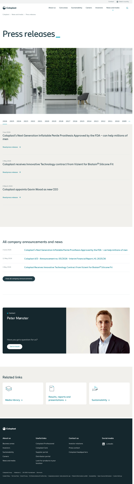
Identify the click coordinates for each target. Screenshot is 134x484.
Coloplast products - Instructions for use (59, 476)
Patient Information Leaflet (80, 476)
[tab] (5, 121)
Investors (99, 8)
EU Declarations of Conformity (38, 476)
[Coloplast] (66, 428)
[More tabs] (129, 121)
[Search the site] (127, 8)
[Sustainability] (109, 393)
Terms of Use (15, 476)
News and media (112, 8)
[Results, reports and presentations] (66, 393)
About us (52, 8)
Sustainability (76, 8)
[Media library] (23, 393)
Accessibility (92, 476)
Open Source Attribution (105, 476)
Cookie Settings (117, 476)
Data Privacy (24, 476)
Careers (89, 8)
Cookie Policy (6, 476)
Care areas (63, 8)
